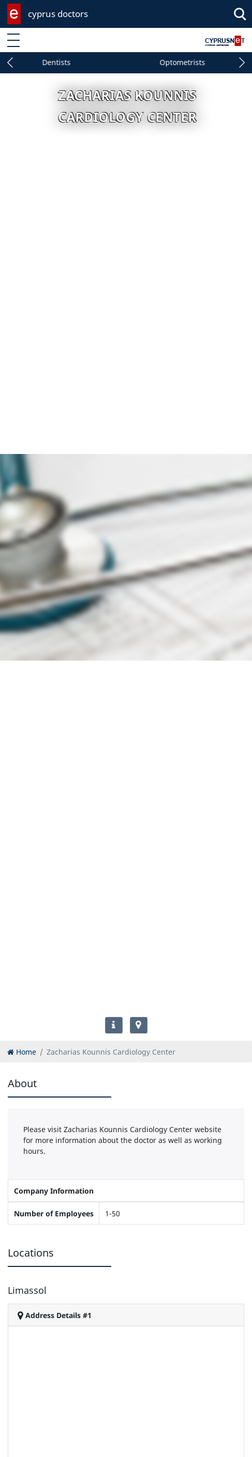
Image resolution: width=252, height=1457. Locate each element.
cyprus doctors (58, 14)
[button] (10, 62)
